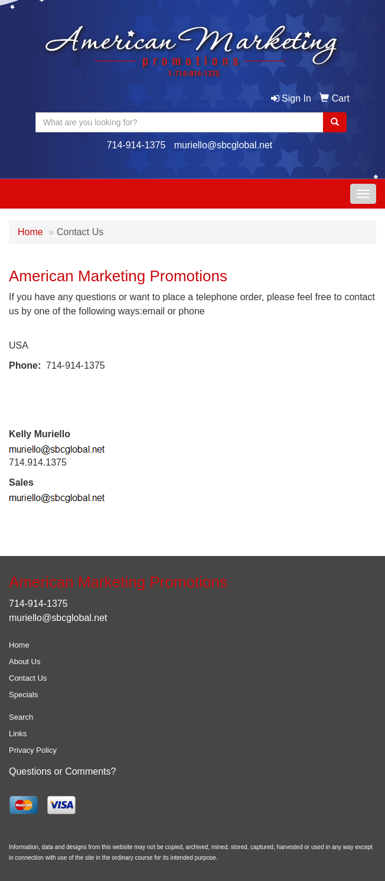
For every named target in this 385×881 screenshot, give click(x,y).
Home (30, 232)
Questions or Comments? (62, 771)
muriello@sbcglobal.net (223, 145)
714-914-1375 (136, 145)
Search (21, 717)
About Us (24, 661)
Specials (23, 694)
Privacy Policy (33, 750)
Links (18, 733)
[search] (335, 122)
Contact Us (28, 678)
